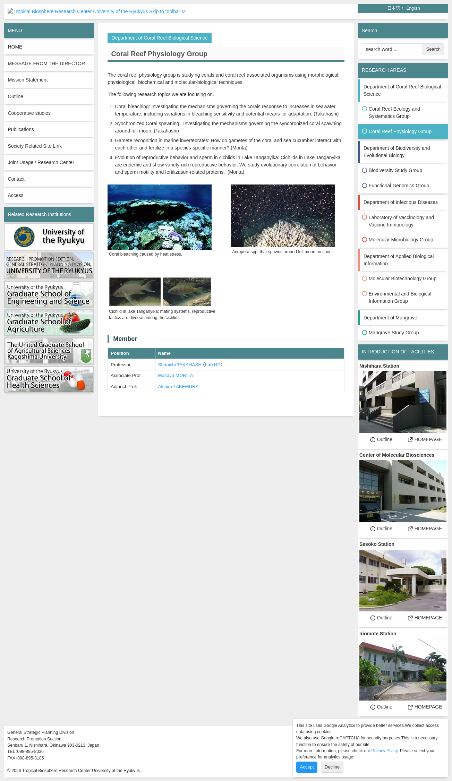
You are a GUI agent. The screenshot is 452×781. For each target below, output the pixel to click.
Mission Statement (28, 80)
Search (433, 49)
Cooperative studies (29, 112)
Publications (21, 129)
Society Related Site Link (35, 145)
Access (15, 195)
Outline (15, 96)
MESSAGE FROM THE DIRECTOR (46, 63)
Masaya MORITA (175, 375)
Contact (16, 178)
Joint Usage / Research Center (41, 162)
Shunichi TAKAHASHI (180, 364)
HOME (15, 47)
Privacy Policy (385, 750)
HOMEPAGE (425, 439)
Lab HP (212, 364)
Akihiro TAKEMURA (178, 386)
